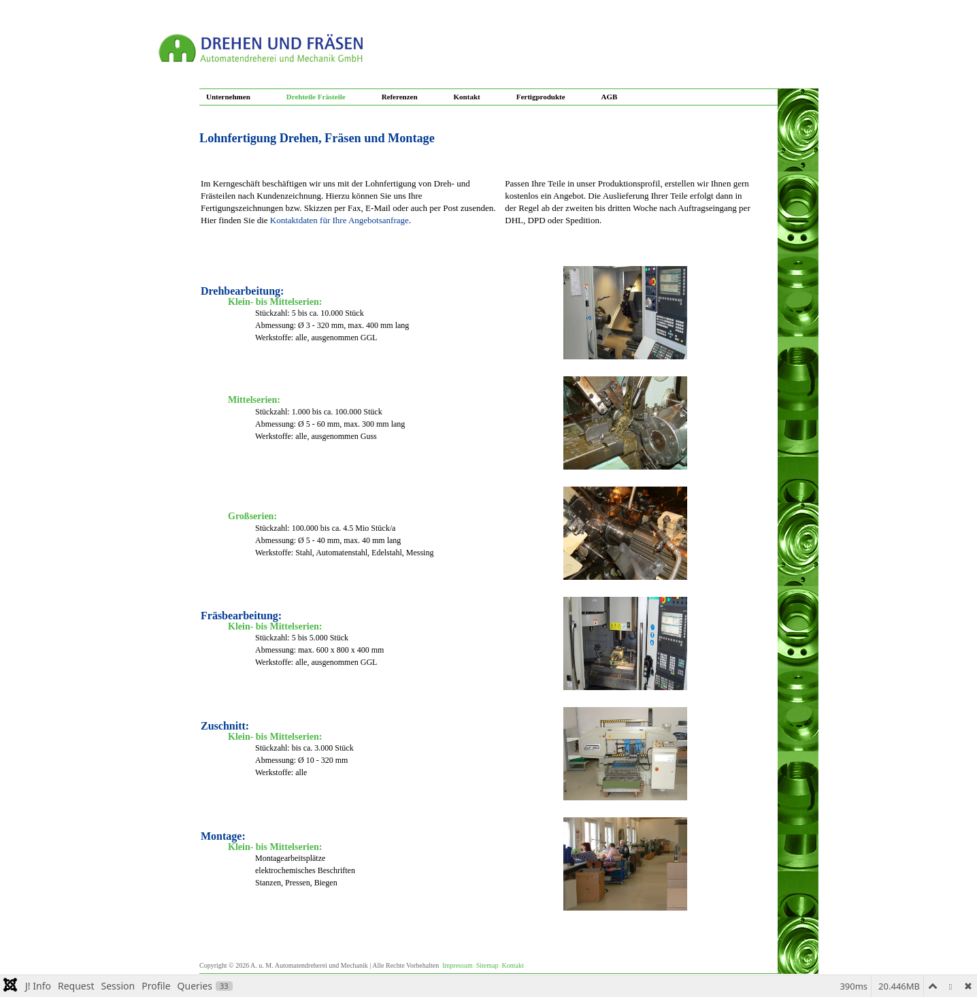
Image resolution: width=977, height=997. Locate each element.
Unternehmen (228, 97)
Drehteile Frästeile (316, 97)
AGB (609, 97)
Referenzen (400, 97)
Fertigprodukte (540, 97)
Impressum (457, 965)
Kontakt (467, 97)
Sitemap (487, 965)
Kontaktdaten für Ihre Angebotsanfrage (339, 220)
